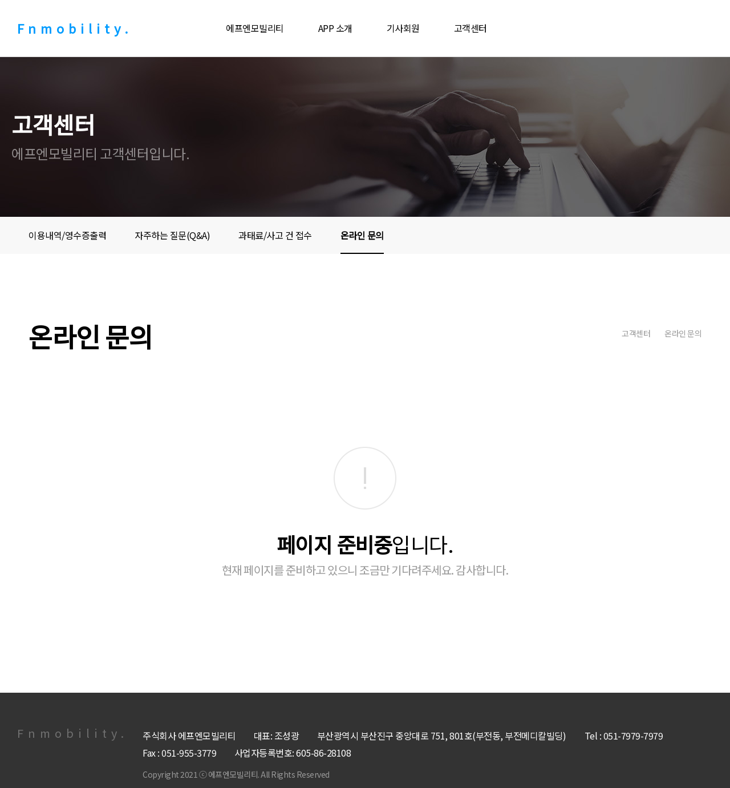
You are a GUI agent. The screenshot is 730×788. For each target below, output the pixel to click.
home (602, 333)
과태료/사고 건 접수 (275, 235)
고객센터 (470, 28)
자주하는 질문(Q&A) (172, 235)
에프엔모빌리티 (255, 28)
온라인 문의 (362, 235)
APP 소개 (335, 28)
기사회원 (403, 28)
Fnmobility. (75, 28)
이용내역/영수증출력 (67, 235)
